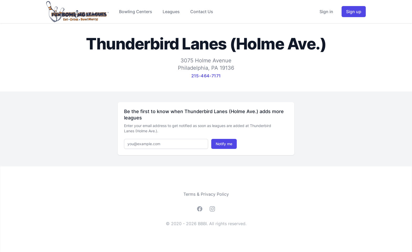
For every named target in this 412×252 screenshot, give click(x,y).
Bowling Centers (135, 11)
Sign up (353, 11)
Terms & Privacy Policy (206, 194)
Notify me (224, 144)
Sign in (326, 11)
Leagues (171, 11)
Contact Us (201, 11)
